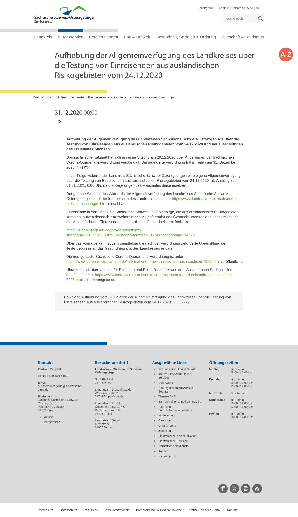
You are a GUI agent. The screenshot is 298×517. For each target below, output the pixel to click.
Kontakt (232, 510)
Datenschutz (68, 510)
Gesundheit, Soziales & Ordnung (186, 37)
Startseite (76, 97)
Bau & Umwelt (137, 37)
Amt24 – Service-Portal (204, 510)
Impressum (45, 510)
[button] (206, 8)
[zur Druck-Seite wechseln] (245, 488)
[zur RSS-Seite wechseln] (257, 488)
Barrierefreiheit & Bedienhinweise (159, 510)
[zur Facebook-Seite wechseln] (223, 488)
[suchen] (260, 18)
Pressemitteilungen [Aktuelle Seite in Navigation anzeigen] (160, 97)
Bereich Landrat (103, 37)
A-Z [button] (285, 54)
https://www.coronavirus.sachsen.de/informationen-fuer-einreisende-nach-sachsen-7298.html (143, 262)
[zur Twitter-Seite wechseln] (234, 488)
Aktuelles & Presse (127, 97)
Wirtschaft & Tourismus (243, 37)
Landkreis (43, 37)
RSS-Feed (91, 510)
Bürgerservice (70, 37)
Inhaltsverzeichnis (117, 510)
